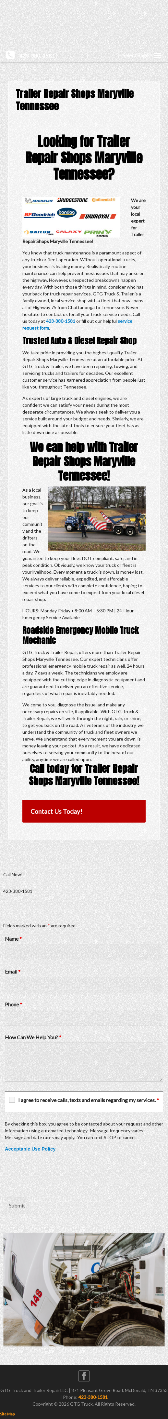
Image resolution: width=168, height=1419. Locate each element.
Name (13, 938)
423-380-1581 (60, 321)
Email (12, 971)
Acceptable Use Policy (30, 1149)
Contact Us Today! (56, 811)
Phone (13, 1004)
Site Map (7, 1414)
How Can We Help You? (33, 1037)
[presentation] (54, 1174)
